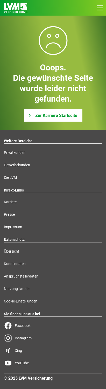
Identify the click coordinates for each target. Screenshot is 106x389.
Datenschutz (14, 240)
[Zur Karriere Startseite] (53, 115)
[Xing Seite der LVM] (53, 350)
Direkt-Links (14, 190)
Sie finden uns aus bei (22, 314)
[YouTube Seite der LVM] (53, 363)
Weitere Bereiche (18, 141)
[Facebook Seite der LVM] (53, 325)
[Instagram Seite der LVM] (53, 338)
